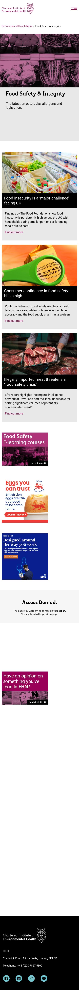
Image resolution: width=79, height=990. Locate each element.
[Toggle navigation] (74, 8)
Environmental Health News (17, 26)
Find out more (14, 232)
